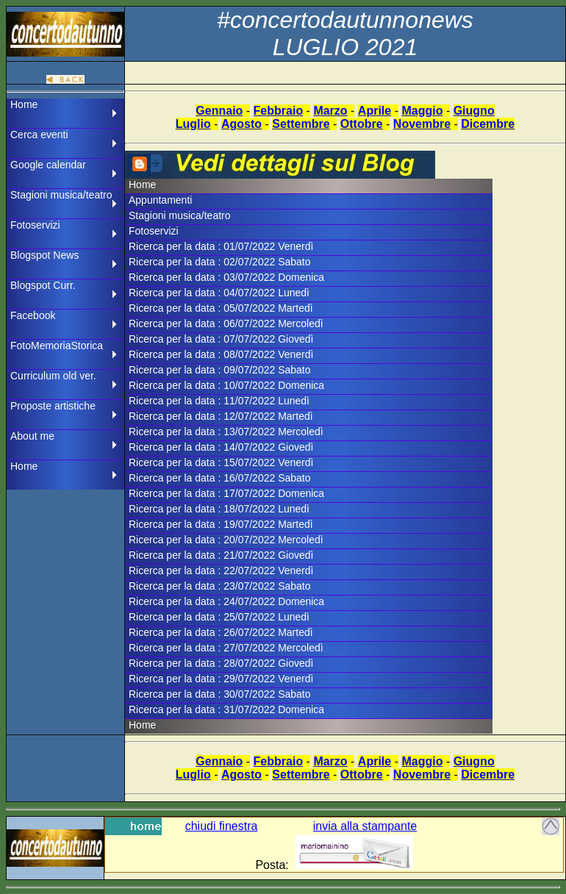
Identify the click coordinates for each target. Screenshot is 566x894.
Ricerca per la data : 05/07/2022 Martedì (221, 308)
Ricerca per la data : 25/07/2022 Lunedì (219, 617)
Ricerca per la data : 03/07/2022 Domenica (226, 277)
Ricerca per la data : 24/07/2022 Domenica (226, 601)
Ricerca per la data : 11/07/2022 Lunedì (219, 401)
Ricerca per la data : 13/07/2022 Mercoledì (226, 431)
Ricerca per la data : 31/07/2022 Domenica (226, 709)
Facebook (32, 315)
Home (23, 104)
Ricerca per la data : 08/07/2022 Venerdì (221, 354)
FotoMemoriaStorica (56, 345)
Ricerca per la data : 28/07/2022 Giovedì (221, 663)
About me (32, 436)
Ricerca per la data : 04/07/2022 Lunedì (219, 292)
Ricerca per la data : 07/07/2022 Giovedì (221, 339)
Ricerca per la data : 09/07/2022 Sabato (220, 370)
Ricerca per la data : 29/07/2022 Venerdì (221, 678)
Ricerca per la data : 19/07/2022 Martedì (221, 524)
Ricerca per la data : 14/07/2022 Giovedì (221, 447)
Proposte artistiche (53, 406)
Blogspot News (44, 255)
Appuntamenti (160, 200)
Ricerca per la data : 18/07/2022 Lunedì (219, 509)
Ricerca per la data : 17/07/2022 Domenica (226, 493)
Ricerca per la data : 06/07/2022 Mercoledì (226, 323)
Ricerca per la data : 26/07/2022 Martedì (221, 632)
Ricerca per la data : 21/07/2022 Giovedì (221, 555)
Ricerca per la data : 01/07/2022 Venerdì (221, 246)
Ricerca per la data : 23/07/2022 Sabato (220, 586)
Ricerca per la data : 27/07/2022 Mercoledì (226, 648)
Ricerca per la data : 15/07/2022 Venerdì (221, 462)
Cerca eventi (39, 134)
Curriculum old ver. (53, 376)
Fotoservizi (35, 225)
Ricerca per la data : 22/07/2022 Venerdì (221, 570)
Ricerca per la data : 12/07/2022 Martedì (221, 416)
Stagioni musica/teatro (61, 195)
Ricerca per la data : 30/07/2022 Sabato (220, 694)
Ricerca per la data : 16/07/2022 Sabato (220, 478)
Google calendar (48, 165)
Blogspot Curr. (43, 285)
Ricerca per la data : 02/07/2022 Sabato (220, 262)
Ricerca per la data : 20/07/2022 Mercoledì (226, 540)
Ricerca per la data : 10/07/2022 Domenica (226, 385)
